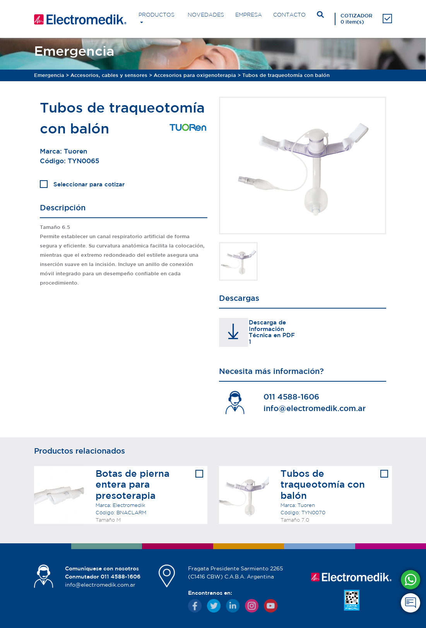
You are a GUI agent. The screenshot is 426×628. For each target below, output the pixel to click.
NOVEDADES (206, 15)
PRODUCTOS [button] (157, 15)
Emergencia (49, 75)
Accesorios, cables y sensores (108, 75)
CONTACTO (289, 15)
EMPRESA (248, 15)
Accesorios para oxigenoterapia (195, 75)
